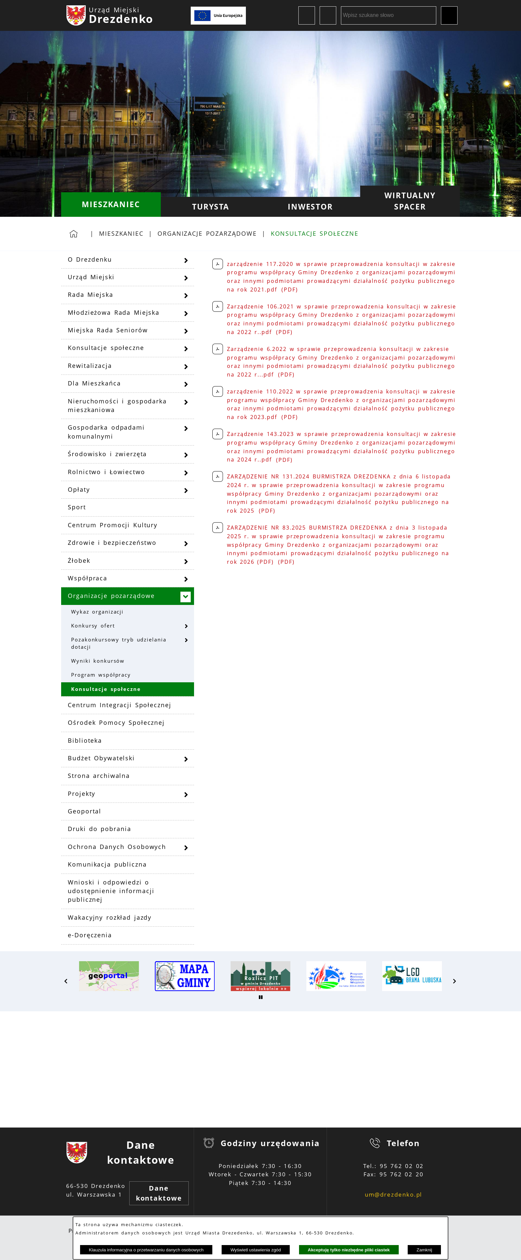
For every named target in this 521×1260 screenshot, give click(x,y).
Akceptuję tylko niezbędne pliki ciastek (349, 1249)
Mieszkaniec (121, 233)
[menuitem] (111, 204)
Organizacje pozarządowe (207, 233)
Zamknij (424, 1249)
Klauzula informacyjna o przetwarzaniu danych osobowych (146, 1249)
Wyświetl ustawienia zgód (256, 1249)
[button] (66, 981)
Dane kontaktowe (159, 1193)
